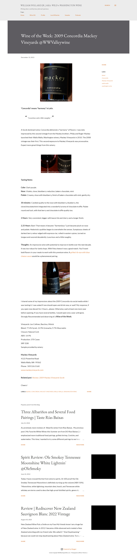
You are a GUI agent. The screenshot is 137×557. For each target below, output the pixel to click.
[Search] (107, 5)
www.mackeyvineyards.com (32, 370)
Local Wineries (55, 15)
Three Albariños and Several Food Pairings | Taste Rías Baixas (48, 414)
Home (22, 15)
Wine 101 (32, 15)
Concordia (105, 78)
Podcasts (78, 15)
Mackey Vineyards (107, 80)
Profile (43, 15)
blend (103, 75)
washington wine (107, 86)
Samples (67, 15)
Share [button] (104, 65)
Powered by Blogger (68, 549)
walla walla (105, 83)
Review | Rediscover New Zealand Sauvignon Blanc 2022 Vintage (48, 511)
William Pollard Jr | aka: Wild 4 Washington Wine (51, 5)
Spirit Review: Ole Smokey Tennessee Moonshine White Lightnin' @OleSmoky (50, 462)
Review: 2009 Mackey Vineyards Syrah (48, 377)
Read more (80, 445)
